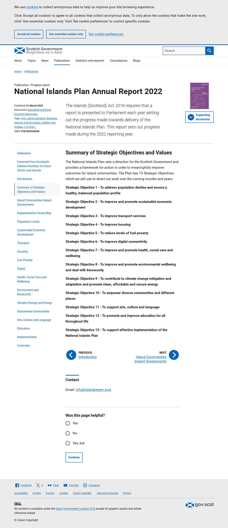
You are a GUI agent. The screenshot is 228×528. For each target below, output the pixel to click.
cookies (32, 7)
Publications (62, 60)
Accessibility (21, 493)
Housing (22, 251)
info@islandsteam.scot (93, 390)
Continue (74, 457)
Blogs (136, 60)
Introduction (24, 179)
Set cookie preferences (106, 34)
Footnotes (23, 345)
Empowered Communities (33, 311)
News (45, 60)
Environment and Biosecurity (27, 292)
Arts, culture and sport (33, 118)
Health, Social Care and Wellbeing (31, 279)
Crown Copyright (82, 493)
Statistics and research (90, 60)
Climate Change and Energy (34, 303)
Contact (50, 493)
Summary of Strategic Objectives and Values (31, 189)
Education (23, 328)
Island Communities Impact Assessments (34, 202)
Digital (21, 268)
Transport (23, 243)
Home (17, 71)
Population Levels (28, 221)
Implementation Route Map (34, 213)
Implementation (27, 337)
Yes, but (78, 443)
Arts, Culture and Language (34, 320)
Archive (37, 493)
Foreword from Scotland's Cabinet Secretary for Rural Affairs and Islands (34, 166)
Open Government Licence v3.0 (75, 508)
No (75, 433)
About (18, 60)
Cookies (63, 493)
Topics (31, 60)
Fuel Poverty (25, 260)
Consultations (118, 60)
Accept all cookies (28, 34)
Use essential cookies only (66, 34)
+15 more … (30, 127)
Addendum (24, 153)
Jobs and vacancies (107, 493)
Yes (75, 423)
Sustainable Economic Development (31, 232)
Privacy (127, 493)
